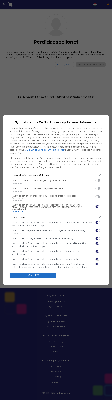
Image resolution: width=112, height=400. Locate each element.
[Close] (103, 120)
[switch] (97, 180)
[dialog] (56, 200)
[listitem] (56, 175)
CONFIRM (33, 275)
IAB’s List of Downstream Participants (44, 150)
